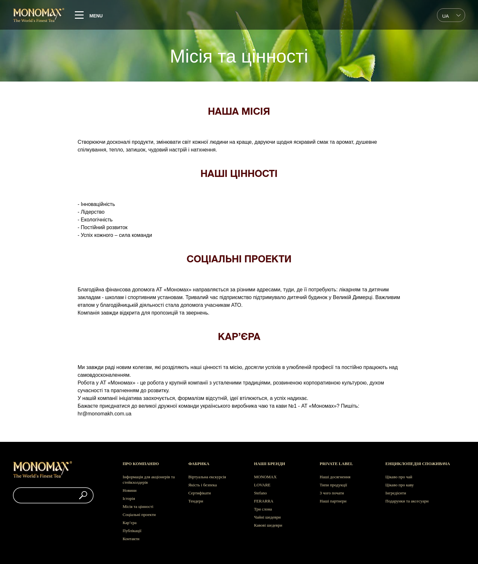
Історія (129, 498)
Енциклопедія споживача (417, 463)
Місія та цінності (138, 506)
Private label (336, 463)
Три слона (263, 509)
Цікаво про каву (399, 484)
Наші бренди (269, 463)
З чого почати (332, 493)
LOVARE (262, 484)
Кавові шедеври (268, 525)
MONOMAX (265, 476)
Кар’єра (130, 522)
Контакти (131, 538)
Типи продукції (333, 484)
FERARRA (263, 501)
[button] (83, 495)
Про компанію (141, 463)
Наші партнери (333, 501)
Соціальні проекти (139, 514)
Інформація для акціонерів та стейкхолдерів (149, 479)
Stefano (260, 493)
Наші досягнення (335, 476)
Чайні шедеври (267, 517)
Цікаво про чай (398, 476)
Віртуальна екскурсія (207, 476)
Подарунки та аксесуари (407, 501)
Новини (130, 490)
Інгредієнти (395, 493)
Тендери (195, 501)
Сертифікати (199, 493)
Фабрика (198, 463)
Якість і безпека (202, 484)
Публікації (132, 530)
